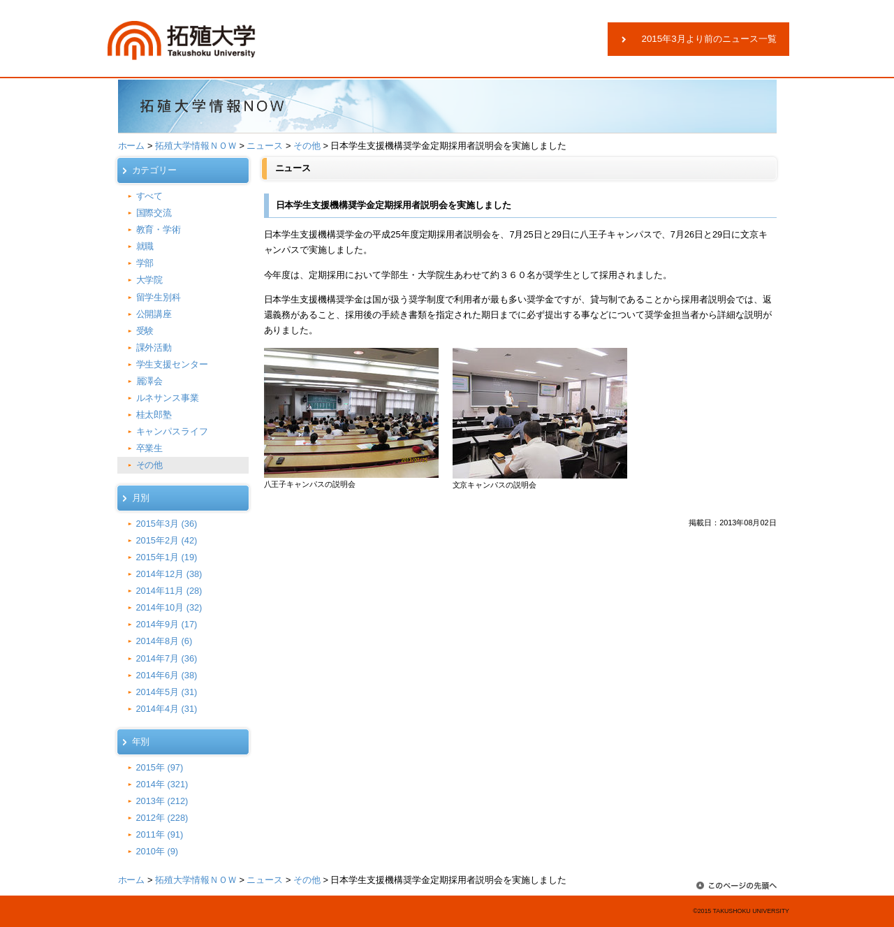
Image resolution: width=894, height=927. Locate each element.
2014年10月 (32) (169, 607)
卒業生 (149, 448)
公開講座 (154, 314)
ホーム (131, 145)
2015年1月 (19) (167, 557)
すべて (149, 196)
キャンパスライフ (172, 431)
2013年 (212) (162, 801)
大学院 (149, 280)
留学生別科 (159, 297)
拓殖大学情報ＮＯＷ (196, 145)
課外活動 (154, 347)
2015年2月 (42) (167, 540)
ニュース (265, 145)
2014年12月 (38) (169, 574)
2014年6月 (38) (167, 675)
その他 (307, 145)
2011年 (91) (160, 834)
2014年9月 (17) (167, 624)
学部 (145, 263)
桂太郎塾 (154, 414)
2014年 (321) (162, 784)
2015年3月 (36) (167, 523)
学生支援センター (172, 364)
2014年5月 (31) (167, 692)
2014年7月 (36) (167, 658)
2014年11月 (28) (169, 590)
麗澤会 (149, 381)
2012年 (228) (162, 817)
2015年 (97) (160, 767)
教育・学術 (159, 229)
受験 (145, 331)
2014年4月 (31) (167, 708)
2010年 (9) (157, 851)
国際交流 (154, 212)
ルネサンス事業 (168, 398)
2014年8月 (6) (164, 641)
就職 (145, 246)
